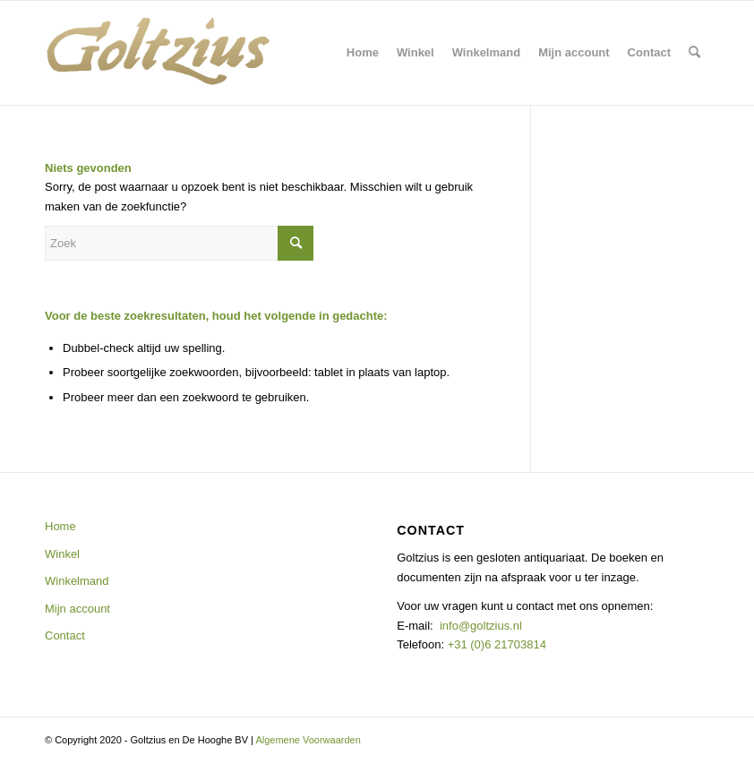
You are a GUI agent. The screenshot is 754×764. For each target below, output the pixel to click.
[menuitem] (363, 53)
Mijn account (77, 608)
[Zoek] (694, 53)
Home (60, 526)
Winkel (62, 554)
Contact (65, 635)
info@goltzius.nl (481, 625)
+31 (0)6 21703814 (495, 644)
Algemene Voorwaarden (307, 739)
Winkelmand (77, 581)
